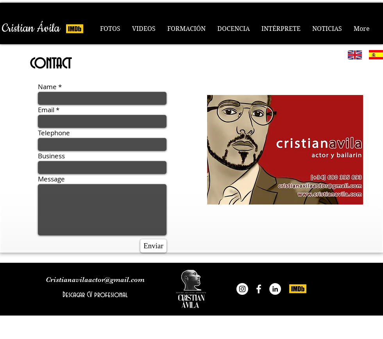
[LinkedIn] (275, 289)
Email (46, 109)
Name (47, 86)
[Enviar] (153, 246)
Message (51, 179)
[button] (186, 29)
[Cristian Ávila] (31, 28)
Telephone (54, 132)
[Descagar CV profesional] (95, 295)
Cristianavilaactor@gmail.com (95, 279)
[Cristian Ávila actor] (259, 289)
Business (51, 155)
